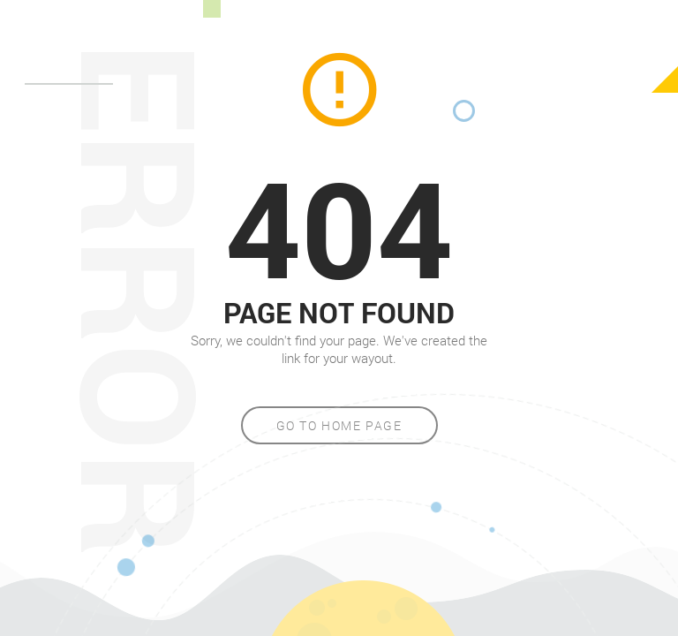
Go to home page (339, 425)
